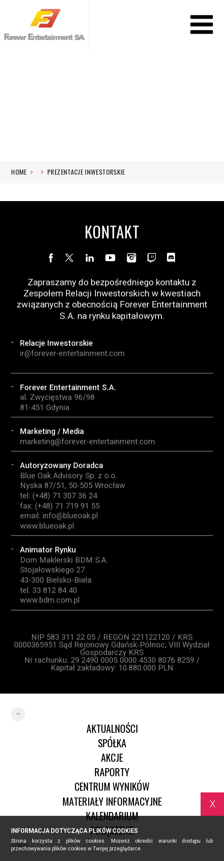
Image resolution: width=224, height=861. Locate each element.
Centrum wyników (112, 786)
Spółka (112, 743)
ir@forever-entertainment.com (72, 353)
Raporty (112, 772)
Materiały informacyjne (112, 801)
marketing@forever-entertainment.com (87, 441)
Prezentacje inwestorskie (86, 172)
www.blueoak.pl (47, 525)
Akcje (112, 757)
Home (22, 172)
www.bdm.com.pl (50, 600)
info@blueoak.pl (70, 516)
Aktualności (112, 728)
